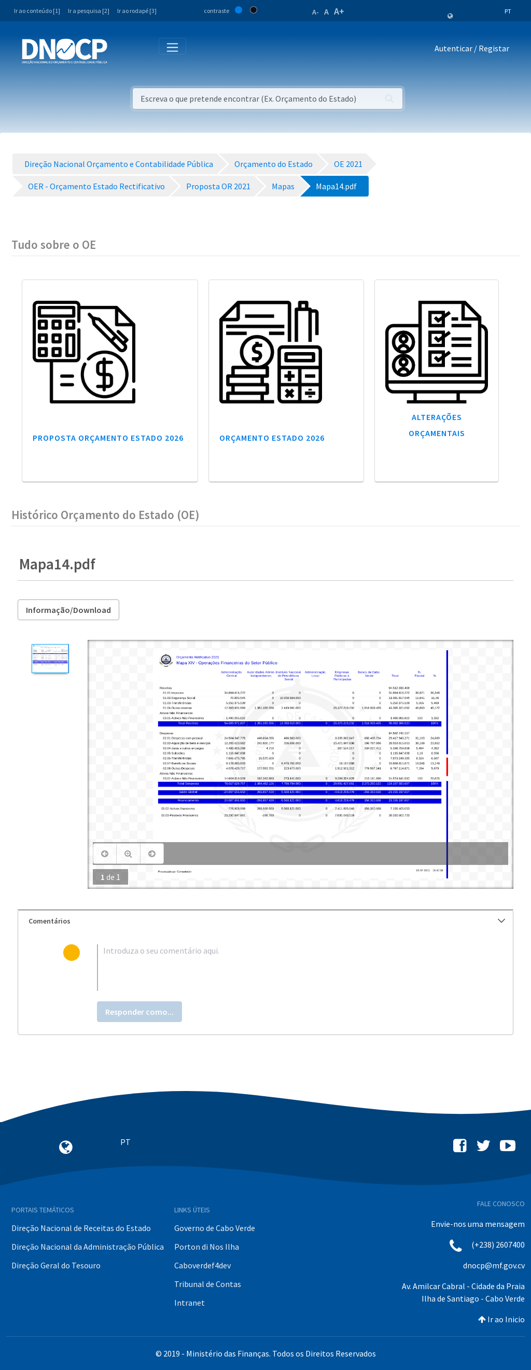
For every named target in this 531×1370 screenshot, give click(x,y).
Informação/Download (68, 610)
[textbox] (282, 967)
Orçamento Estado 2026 (272, 437)
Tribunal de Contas (207, 1284)
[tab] (265, 921)
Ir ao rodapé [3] (137, 11)
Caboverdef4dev (202, 1265)
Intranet (189, 1302)
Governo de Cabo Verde (214, 1228)
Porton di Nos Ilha (206, 1246)
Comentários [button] (267, 921)
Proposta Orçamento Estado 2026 (108, 437)
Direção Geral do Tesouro (56, 1265)
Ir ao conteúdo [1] (37, 11)
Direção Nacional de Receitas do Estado (81, 1228)
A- (315, 12)
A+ (339, 11)
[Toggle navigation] (121, 50)
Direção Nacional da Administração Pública (87, 1246)
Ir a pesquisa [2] (88, 11)
